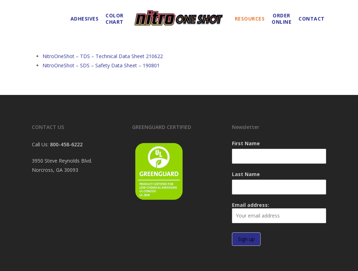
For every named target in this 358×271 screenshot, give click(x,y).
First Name (246, 143)
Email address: (279, 212)
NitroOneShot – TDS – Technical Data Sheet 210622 (102, 56)
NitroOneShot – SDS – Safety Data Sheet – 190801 (101, 65)
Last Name (246, 174)
